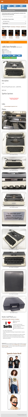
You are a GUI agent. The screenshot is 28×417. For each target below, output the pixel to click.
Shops (3, 28)
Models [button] (10, 5)
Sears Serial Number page (15, 344)
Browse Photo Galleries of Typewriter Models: (8, 19)
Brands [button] (4, 5)
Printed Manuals (13, 26)
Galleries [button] (16, 5)
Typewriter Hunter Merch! (14, 353)
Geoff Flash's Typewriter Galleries (6, 319)
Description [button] (5, 55)
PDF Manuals (18, 26)
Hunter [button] (9, 55)
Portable (7, 42)
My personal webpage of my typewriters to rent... (11, 106)
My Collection (12, 319)
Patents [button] (4, 8)
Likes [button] (19, 55)
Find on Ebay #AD (6, 57)
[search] (14, 21)
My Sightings (17, 319)
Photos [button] (15, 55)
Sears (5, 42)
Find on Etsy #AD (13, 57)
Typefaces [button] (22, 5)
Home (2, 42)
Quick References (23, 26)
